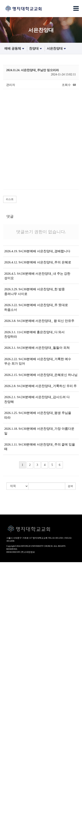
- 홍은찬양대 (8, 675)
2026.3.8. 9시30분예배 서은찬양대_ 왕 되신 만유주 (39, 321)
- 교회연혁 (7, 581)
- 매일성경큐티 (10, 769)
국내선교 (6, 820)
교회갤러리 (7, 790)
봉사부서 (6, 807)
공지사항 (6, 799)
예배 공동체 (14, 49)
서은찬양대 (57, 49)
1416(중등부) (8, 722)
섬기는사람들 (9, 607)
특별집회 (6, 692)
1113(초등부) (8, 718)
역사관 (4, 577)
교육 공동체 (8, 700)
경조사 (4, 786)
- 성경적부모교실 (11, 756)
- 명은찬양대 (8, 666)
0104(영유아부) (10, 705)
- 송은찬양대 (8, 683)
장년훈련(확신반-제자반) (16, 747)
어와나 (4, 735)
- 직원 (4, 624)
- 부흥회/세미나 (10, 696)
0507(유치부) (8, 709)
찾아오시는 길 (9, 636)
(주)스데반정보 (28, 552)
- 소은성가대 (8, 688)
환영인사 (6, 568)
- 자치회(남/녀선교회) (14, 602)
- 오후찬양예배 (10, 653)
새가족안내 (7, 628)
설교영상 (6, 645)
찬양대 (36, 49)
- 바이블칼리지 (10, 760)
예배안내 (6, 589)
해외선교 (6, 824)
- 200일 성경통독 (11, 773)
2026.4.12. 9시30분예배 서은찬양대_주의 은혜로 (37, 262)
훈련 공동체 (8, 743)
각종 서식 (6, 794)
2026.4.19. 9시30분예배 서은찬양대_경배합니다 (37, 251)
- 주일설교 (7, 649)
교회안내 (6, 564)
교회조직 (6, 594)
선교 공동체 (8, 816)
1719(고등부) (8, 726)
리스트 (10, 199)
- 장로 (4, 615)
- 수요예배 (7, 658)
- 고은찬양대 (8, 679)
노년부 (4, 739)
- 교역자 (5, 611)
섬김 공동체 (8, 803)
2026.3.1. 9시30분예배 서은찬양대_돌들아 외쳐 (37, 347)
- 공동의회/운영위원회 (14, 598)
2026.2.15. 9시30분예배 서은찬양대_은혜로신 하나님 (41, 375)
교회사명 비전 (9, 572)
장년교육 (6, 752)
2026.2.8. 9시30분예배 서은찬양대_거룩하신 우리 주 (40, 386)
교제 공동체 (8, 777)
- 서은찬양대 (8, 671)
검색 (70, 486)
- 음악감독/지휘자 (11, 619)
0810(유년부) (8, 713)
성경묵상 (6, 765)
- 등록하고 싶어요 (11, 632)
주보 (3, 782)
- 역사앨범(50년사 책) (14, 585)
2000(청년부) (8, 730)
